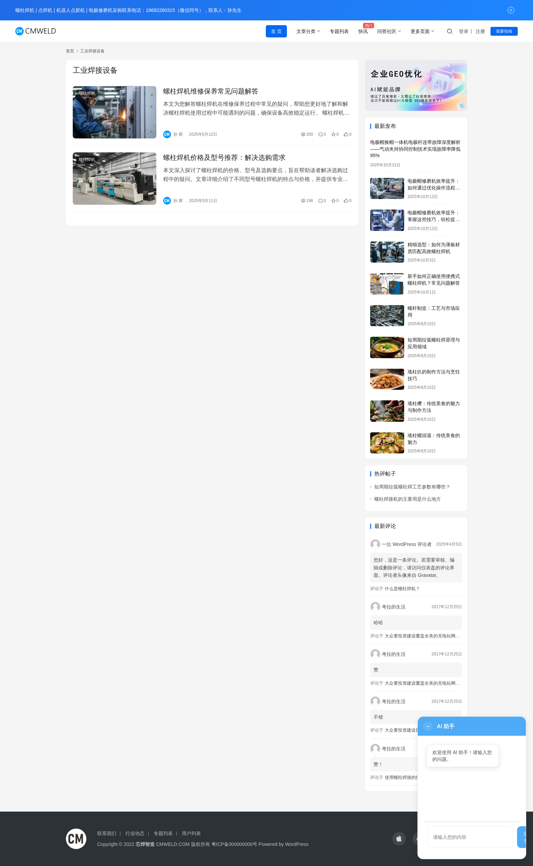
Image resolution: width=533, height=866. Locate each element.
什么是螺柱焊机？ (402, 588)
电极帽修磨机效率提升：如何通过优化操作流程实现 (434, 187)
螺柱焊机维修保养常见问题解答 (210, 91)
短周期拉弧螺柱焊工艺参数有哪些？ (412, 486)
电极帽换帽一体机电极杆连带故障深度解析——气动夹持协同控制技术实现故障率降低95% (415, 148)
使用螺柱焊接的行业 (405, 777)
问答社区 (386, 31)
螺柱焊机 (87, 93)
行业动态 (134, 833)
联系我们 (106, 833)
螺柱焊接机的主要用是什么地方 (407, 499)
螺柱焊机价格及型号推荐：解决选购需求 (224, 157)
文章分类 (305, 31)
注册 (480, 31)
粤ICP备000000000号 (234, 844)
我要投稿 (504, 31)
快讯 (363, 31)
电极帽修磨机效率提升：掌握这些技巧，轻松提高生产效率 (434, 219)
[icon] (399, 839)
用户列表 (191, 833)
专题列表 (339, 31)
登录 (463, 31)
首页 (70, 51)
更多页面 (420, 31)
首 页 (276, 31)
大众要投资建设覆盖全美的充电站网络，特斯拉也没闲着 (440, 635)
